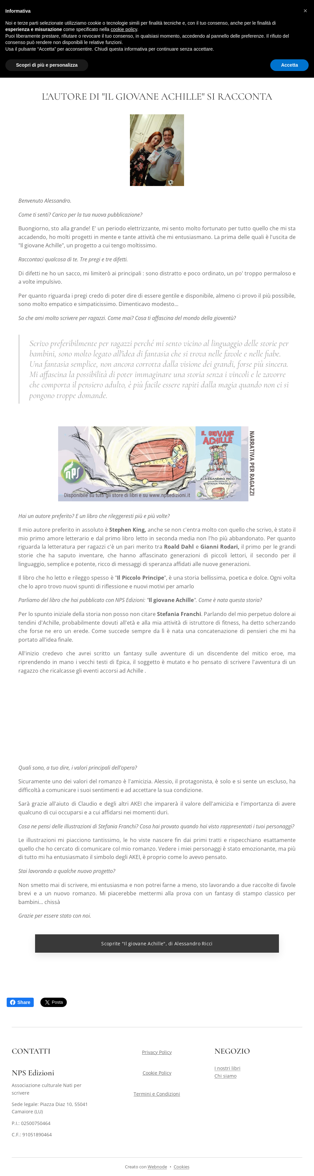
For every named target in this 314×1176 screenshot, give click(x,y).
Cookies (181, 1167)
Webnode (157, 1167)
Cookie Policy (157, 1073)
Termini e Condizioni (157, 1094)
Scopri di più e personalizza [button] (46, 65)
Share (20, 1002)
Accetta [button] (289, 65)
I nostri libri (227, 1068)
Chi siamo (225, 1076)
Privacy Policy (157, 1052)
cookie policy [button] (124, 29)
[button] (305, 10)
